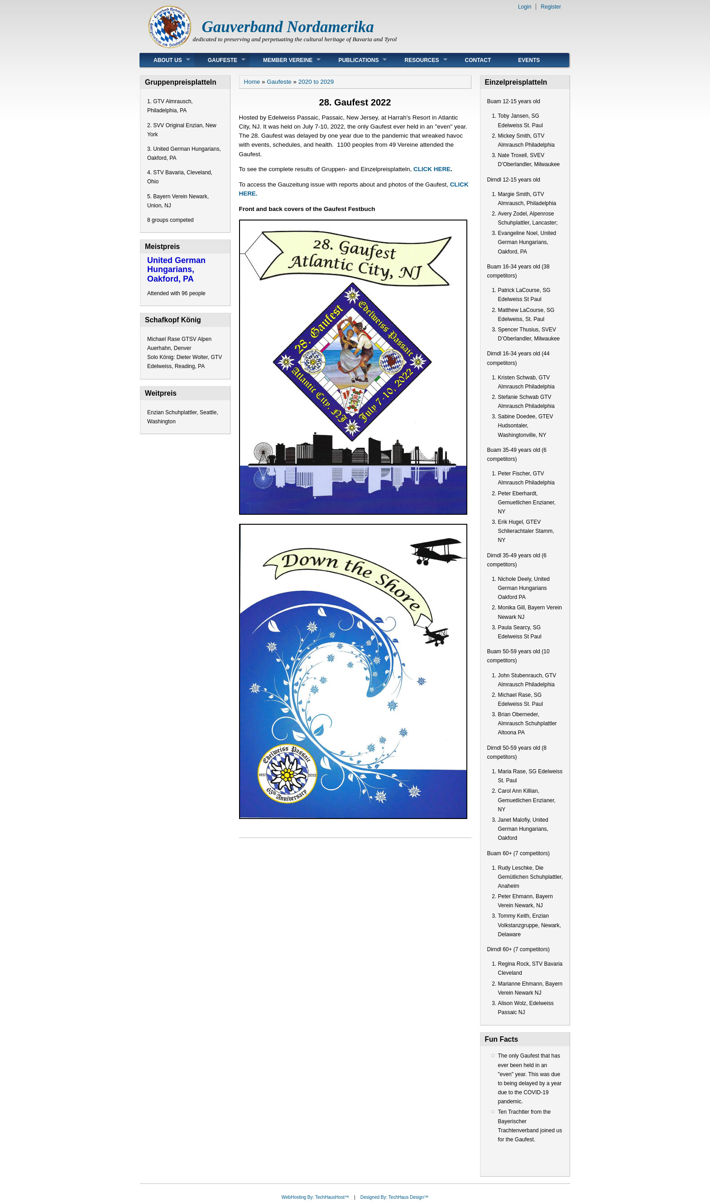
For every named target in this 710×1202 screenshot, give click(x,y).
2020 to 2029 (316, 81)
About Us (165, 60)
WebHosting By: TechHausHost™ (315, 1197)
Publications (356, 60)
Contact (478, 60)
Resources (419, 60)
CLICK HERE (432, 169)
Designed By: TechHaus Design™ (394, 1197)
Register (551, 7)
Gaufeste (219, 60)
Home (252, 81)
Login (524, 7)
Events (529, 60)
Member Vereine (285, 60)
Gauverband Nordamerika (288, 27)
